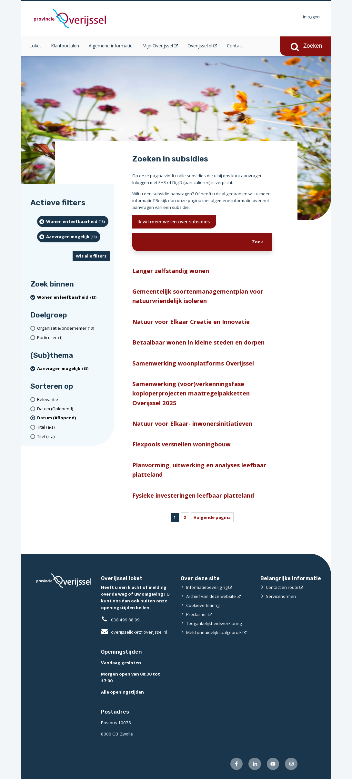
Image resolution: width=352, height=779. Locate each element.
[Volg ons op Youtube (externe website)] (273, 764)
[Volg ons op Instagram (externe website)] (291, 764)
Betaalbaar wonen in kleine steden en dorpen (198, 342)
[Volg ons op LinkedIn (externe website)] (254, 764)
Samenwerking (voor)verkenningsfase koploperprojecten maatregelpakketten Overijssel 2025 (191, 393)
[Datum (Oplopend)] (73, 409)
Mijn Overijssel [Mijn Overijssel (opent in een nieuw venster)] (157, 46)
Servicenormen (281, 596)
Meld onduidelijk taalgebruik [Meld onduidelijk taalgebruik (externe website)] (214, 632)
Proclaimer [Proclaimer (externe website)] (196, 614)
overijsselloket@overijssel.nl (134, 632)
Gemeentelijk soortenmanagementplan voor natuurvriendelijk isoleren (197, 296)
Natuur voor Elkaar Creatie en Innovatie (191, 321)
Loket (35, 46)
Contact (235, 46)
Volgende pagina (212, 517)
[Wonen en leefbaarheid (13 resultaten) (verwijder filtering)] (73, 221)
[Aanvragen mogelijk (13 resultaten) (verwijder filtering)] (69, 236)
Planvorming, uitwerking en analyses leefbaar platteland (199, 469)
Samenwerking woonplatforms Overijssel (193, 363)
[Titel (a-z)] (73, 427)
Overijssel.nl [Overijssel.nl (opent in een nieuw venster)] (199, 46)
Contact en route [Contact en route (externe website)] (282, 587)
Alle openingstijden (122, 692)
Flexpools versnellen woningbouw (181, 444)
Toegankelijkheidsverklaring (214, 623)
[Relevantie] (73, 399)
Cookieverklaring (202, 605)
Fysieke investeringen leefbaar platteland (193, 495)
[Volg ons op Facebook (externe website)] (236, 764)
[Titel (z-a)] (73, 436)
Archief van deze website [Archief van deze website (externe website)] (211, 596)
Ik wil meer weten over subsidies (174, 222)
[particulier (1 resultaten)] (73, 337)
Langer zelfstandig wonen (170, 271)
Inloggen (311, 17)
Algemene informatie (111, 46)
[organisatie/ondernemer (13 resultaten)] (73, 328)
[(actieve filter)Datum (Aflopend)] (73, 418)
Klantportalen (65, 46)
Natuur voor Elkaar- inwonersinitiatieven (192, 423)
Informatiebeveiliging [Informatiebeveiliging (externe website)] (206, 587)
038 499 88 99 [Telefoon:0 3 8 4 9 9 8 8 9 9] (125, 620)
